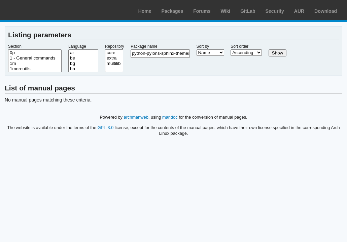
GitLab (247, 11)
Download (325, 11)
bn (83, 69)
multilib (114, 63)
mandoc (170, 117)
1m (34, 63)
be (83, 58)
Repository (114, 46)
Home (144, 11)
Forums (201, 11)
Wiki (226, 11)
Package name (144, 46)
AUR (299, 11)
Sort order (239, 46)
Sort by (203, 46)
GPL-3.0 (106, 127)
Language (77, 46)
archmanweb (136, 117)
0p (34, 52)
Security (275, 11)
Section (15, 46)
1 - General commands (34, 58)
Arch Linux (37, 10)
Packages (172, 11)
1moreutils (34, 69)
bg (83, 63)
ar (83, 52)
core (114, 52)
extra (114, 58)
